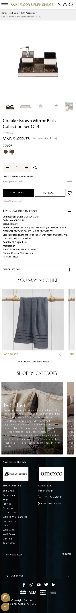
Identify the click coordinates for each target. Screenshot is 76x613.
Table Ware (9, 543)
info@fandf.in (45, 491)
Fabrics (7, 504)
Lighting (7, 538)
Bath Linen (13, 13)
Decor (6, 525)
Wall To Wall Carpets (15, 517)
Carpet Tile (9, 512)
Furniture (8, 508)
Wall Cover (9, 534)
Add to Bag (11, 354)
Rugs (5, 499)
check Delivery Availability (19, 176)
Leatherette (9, 521)
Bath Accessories (28, 13)
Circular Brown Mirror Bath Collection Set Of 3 (21, 17)
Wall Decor (9, 530)
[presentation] (30, 565)
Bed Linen (8, 491)
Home (4, 13)
